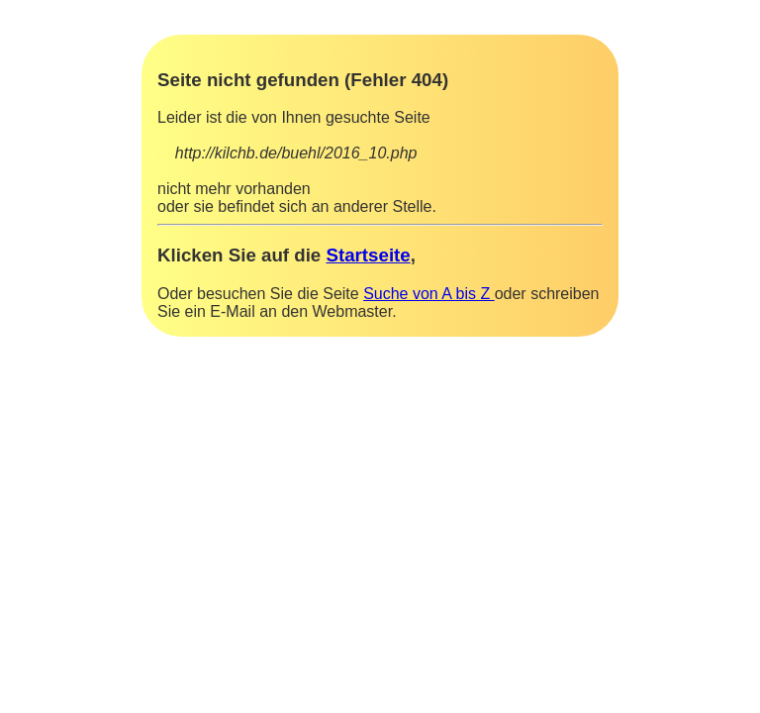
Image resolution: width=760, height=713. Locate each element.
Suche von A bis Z (429, 293)
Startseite (368, 255)
